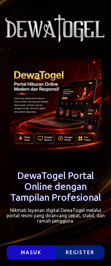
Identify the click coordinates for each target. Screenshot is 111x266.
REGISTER (80, 252)
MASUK (31, 252)
